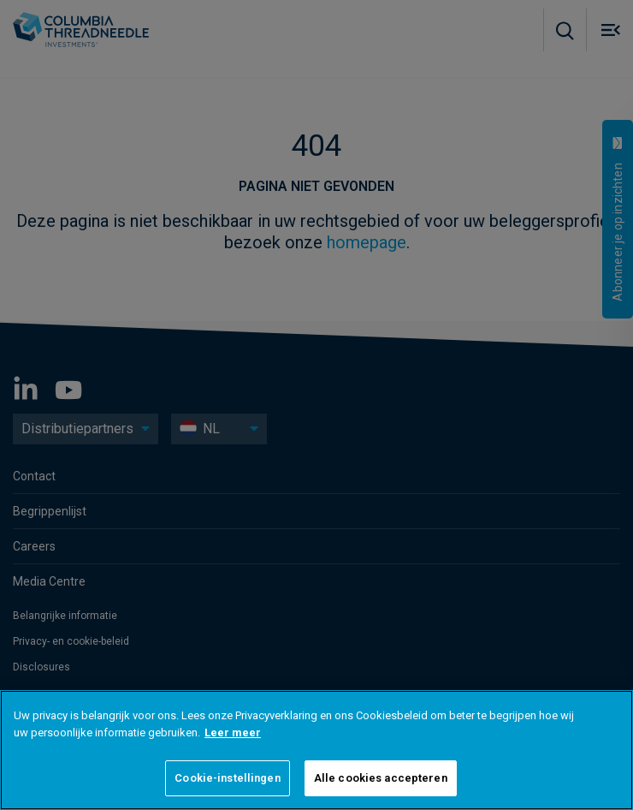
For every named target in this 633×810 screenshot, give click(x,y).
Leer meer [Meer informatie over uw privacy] (232, 732)
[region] (316, 750)
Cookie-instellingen (227, 777)
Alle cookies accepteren (380, 777)
